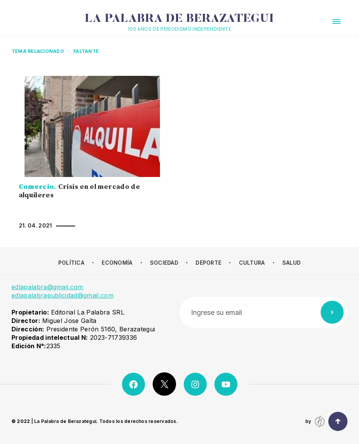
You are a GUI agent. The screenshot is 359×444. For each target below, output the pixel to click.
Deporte (208, 262)
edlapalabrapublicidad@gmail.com (63, 295)
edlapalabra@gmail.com (47, 287)
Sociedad (164, 262)
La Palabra (179, 19)
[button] (337, 21)
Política (71, 262)
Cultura (252, 262)
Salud (291, 262)
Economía (117, 262)
